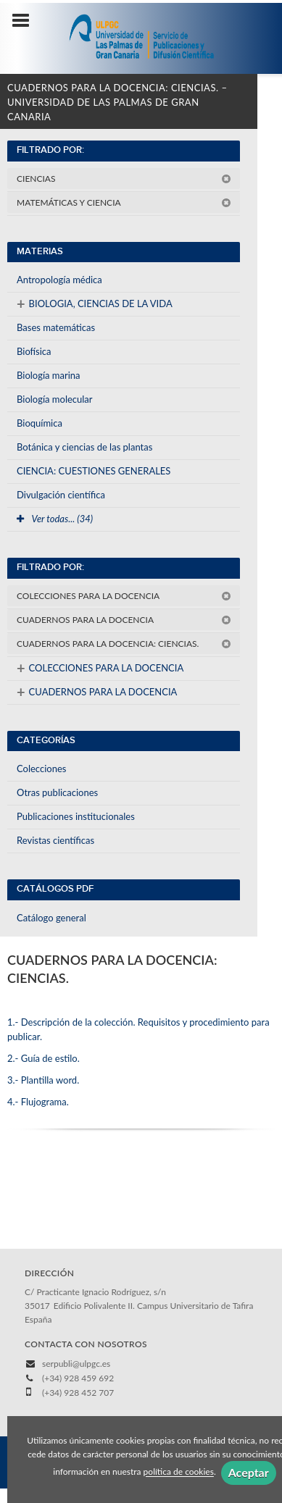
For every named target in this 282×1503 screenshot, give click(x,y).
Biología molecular (55, 399)
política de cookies (179, 1472)
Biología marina (48, 375)
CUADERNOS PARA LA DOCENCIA (124, 619)
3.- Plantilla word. (43, 1080)
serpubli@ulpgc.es (76, 1363)
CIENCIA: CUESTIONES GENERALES (93, 471)
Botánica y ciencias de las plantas (84, 447)
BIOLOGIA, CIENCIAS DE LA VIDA (95, 303)
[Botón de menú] (26, 21)
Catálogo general (51, 918)
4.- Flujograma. (38, 1102)
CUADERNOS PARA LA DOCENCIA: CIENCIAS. (124, 643)
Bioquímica (39, 423)
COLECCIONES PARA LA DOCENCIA (124, 595)
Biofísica (34, 351)
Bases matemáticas (56, 327)
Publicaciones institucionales (76, 816)
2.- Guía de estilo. (43, 1058)
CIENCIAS (124, 178)
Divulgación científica (61, 495)
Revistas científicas (55, 840)
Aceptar (248, 1472)
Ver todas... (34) (55, 518)
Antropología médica (59, 279)
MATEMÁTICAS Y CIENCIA (124, 202)
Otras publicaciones (57, 792)
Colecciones (41, 768)
